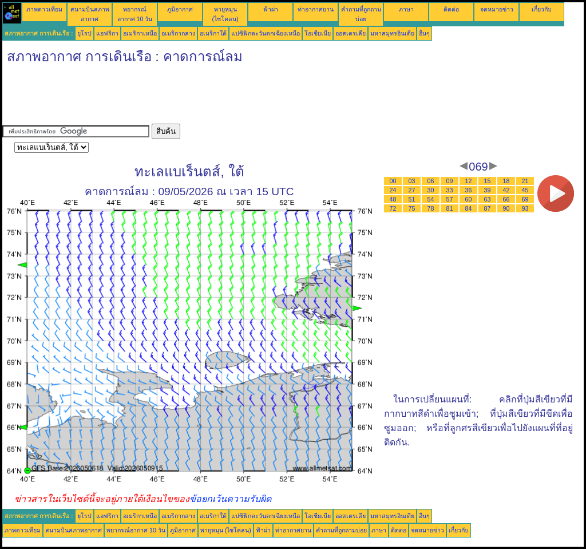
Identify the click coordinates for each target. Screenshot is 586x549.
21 (525, 180)
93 (525, 208)
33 (449, 190)
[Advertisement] (210, 98)
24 (393, 190)
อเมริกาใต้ (213, 33)
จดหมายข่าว (496, 9)
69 (525, 199)
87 (487, 208)
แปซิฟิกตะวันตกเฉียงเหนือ (265, 33)
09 (449, 180)
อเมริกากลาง (178, 33)
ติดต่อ (451, 9)
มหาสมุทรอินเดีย (392, 33)
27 (412, 190)
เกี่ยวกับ (542, 9)
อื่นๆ (424, 33)
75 (412, 208)
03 (412, 180)
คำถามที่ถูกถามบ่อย (341, 530)
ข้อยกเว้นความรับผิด (230, 499)
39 (487, 190)
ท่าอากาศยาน (316, 9)
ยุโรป (84, 33)
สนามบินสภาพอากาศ (73, 530)
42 (506, 190)
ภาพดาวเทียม (44, 9)
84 (468, 208)
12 (468, 180)
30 (430, 190)
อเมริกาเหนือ (140, 33)
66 (506, 199)
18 (506, 180)
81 (449, 208)
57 (449, 199)
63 (487, 199)
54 (430, 199)
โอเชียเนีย (317, 33)
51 (412, 199)
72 (393, 208)
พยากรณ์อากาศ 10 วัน (135, 530)
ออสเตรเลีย (350, 33)
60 (468, 199)
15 (487, 180)
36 (468, 190)
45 (525, 190)
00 (393, 180)
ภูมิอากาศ (180, 9)
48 (393, 199)
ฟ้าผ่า (270, 9)
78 (430, 208)
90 (506, 208)
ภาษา (406, 9)
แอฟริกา (107, 33)
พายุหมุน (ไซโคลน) (225, 530)
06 (430, 180)
